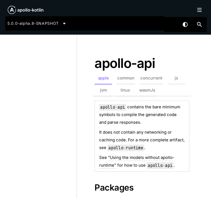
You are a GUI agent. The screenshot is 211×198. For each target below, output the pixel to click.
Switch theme (185, 24)
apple (103, 78)
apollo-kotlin (30, 10)
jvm (103, 90)
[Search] (199, 24)
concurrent (151, 78)
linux (125, 90)
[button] (199, 24)
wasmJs (147, 90)
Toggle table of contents (199, 10)
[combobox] (37, 23)
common (125, 78)
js (176, 78)
